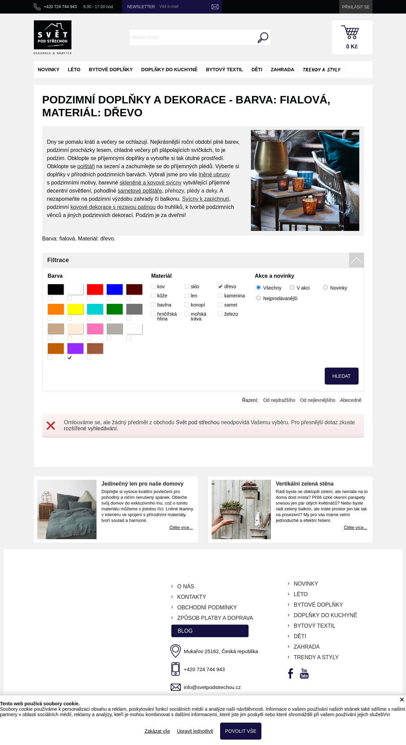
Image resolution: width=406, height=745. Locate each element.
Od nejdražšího (279, 400)
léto (74, 69)
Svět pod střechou (197, 422)
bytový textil (224, 69)
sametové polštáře (140, 191)
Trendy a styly (321, 70)
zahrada (282, 69)
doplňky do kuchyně (169, 69)
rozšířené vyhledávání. (91, 428)
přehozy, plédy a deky (191, 191)
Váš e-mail (169, 6)
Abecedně (350, 400)
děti (257, 69)
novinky (49, 69)
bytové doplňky (111, 69)
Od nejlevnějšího (317, 400)
